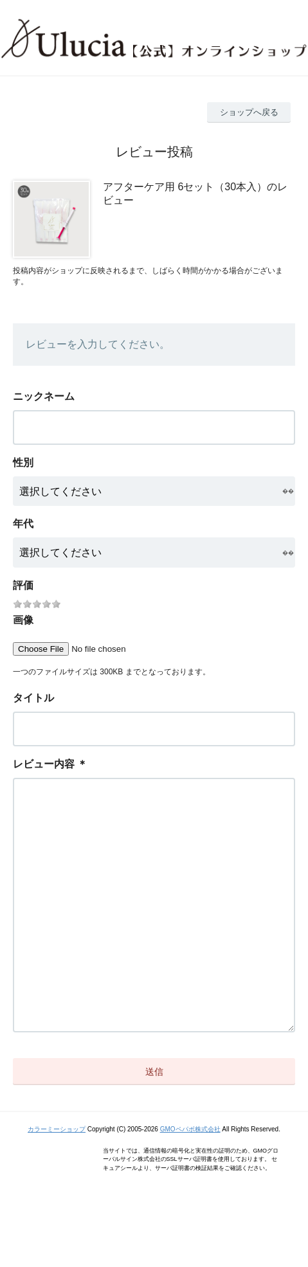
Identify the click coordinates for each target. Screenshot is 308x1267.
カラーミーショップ (57, 1180)
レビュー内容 (44, 764)
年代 (23, 523)
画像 (23, 620)
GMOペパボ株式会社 (190, 1180)
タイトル (33, 697)
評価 (23, 585)
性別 (23, 462)
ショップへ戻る (249, 112)
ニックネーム (44, 396)
